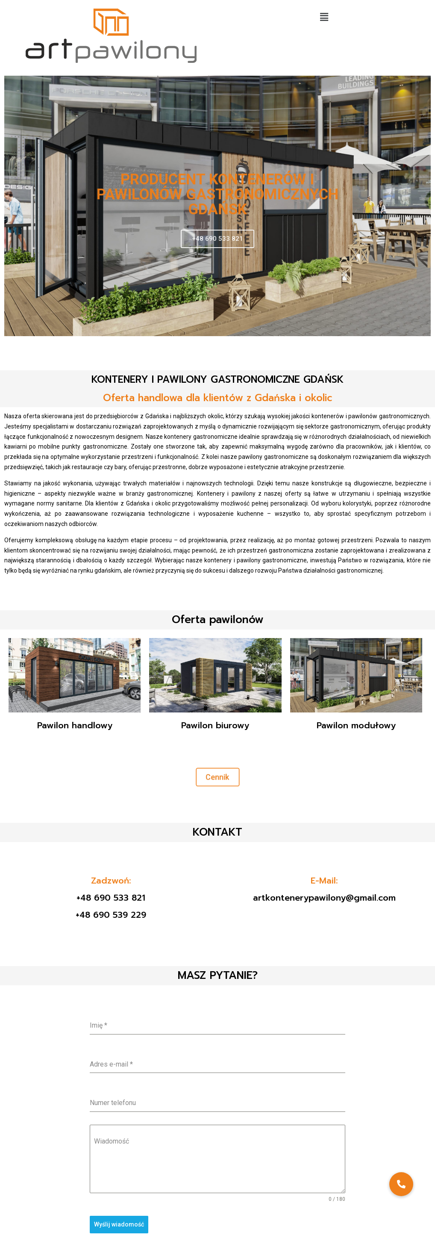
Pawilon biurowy (215, 725)
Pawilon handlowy (74, 725)
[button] (324, 17)
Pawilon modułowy (356, 725)
